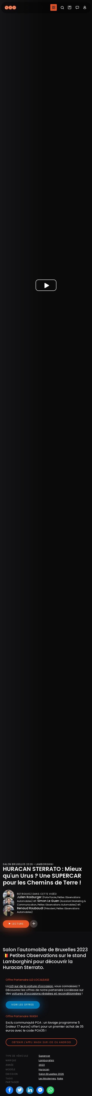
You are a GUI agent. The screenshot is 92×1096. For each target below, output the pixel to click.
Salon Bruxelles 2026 (51, 1074)
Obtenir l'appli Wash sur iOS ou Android (41, 1042)
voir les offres (22, 1004)
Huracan (44, 1069)
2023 (42, 1065)
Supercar (44, 1056)
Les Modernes (47, 1078)
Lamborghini (46, 1060)
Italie (60, 1078)
